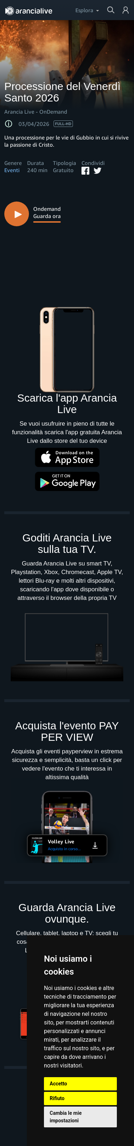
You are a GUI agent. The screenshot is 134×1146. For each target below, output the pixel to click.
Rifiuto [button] (57, 1098)
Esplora (84, 10)
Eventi (12, 170)
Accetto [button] (58, 1083)
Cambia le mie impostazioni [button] (65, 1116)
